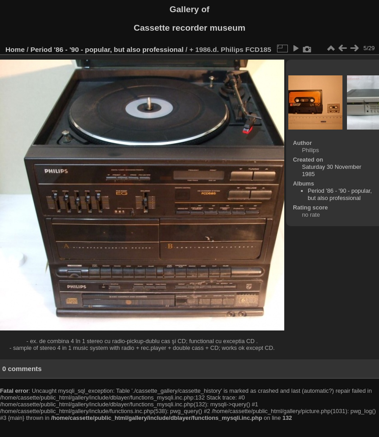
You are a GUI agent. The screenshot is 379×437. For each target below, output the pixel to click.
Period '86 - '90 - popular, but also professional (107, 49)
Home (15, 49)
